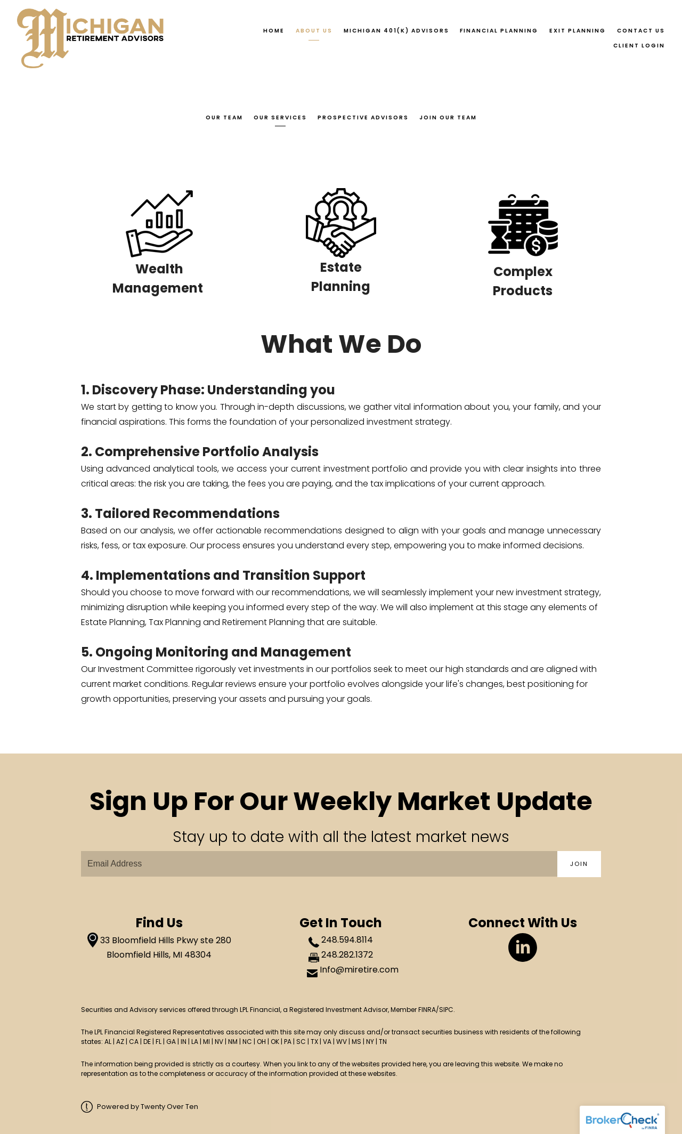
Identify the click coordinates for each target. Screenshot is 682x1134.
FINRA (427, 1009)
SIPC (446, 1009)
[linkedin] (523, 947)
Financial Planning (499, 31)
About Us (314, 31)
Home (274, 31)
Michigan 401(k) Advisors (396, 31)
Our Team (224, 118)
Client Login (639, 46)
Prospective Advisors (363, 118)
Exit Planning (577, 31)
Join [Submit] (579, 864)
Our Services (280, 118)
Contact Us (641, 31)
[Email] (319, 864)
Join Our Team (448, 118)
